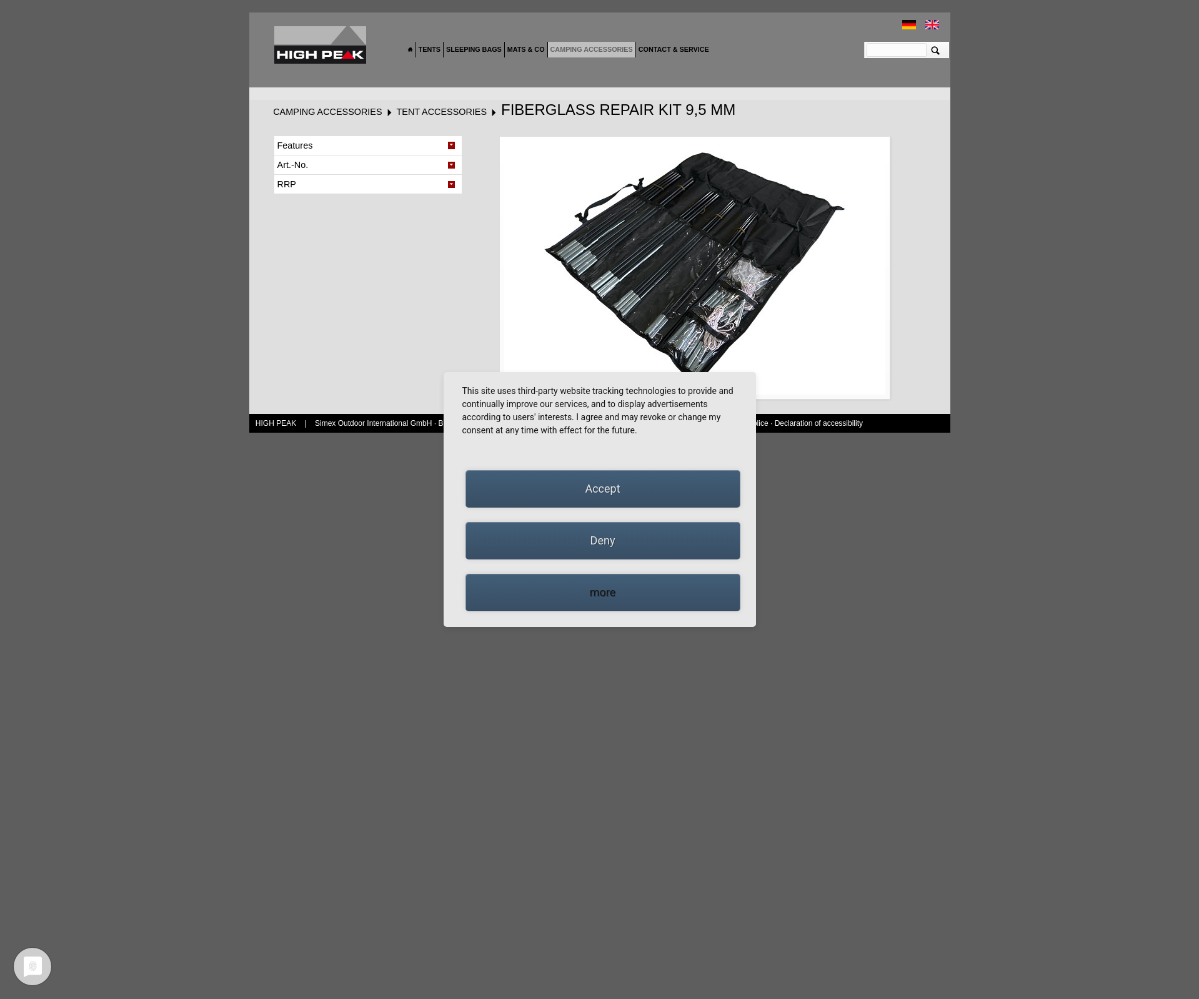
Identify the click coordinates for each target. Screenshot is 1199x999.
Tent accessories (442, 112)
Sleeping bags (474, 49)
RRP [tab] (286, 184)
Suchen (935, 50)
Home (410, 50)
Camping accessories (591, 49)
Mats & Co (526, 49)
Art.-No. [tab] (293, 165)
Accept (602, 488)
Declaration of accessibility (819, 423)
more (603, 592)
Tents (429, 49)
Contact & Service (674, 49)
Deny (602, 540)
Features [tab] (295, 145)
